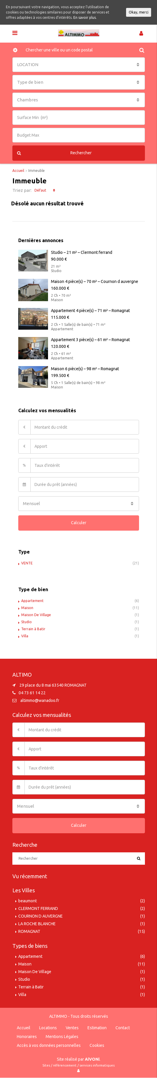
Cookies (97, 1045)
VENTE (27, 563)
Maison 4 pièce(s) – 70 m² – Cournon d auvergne (94, 281)
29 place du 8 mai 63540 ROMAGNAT (53, 685)
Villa (24, 636)
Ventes (72, 1027)
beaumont (27, 900)
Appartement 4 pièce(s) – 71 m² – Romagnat (90, 310)
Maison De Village (36, 615)
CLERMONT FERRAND (38, 908)
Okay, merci (138, 12)
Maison (27, 608)
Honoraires (27, 1036)
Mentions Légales (62, 1036)
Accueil (23, 1027)
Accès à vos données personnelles (49, 1045)
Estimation (97, 1027)
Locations (48, 1027)
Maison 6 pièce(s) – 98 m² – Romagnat (85, 368)
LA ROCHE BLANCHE (37, 923)
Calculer (78, 522)
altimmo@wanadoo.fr (39, 700)
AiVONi (92, 1059)
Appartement (32, 601)
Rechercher (54, 153)
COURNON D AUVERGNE (40, 916)
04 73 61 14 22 (32, 692)
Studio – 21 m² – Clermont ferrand (81, 252)
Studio (26, 622)
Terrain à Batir (33, 629)
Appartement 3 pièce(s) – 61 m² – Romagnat (90, 339)
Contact (122, 1027)
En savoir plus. (85, 17)
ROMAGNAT (29, 931)
